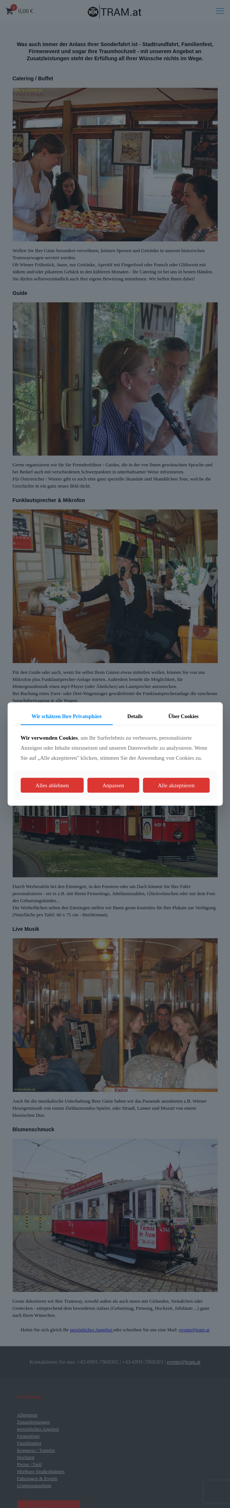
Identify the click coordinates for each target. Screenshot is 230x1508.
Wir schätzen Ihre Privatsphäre (66, 716)
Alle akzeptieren (176, 785)
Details (135, 716)
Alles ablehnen (52, 785)
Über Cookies (183, 716)
